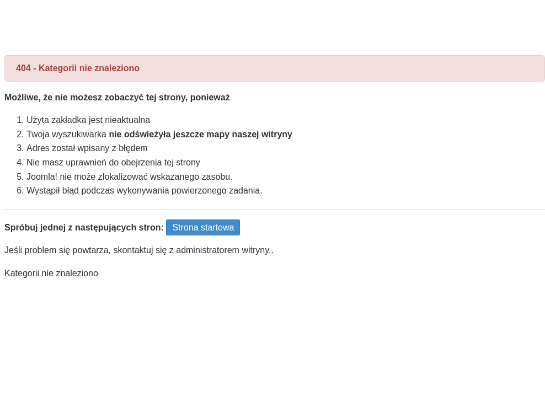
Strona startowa (203, 227)
